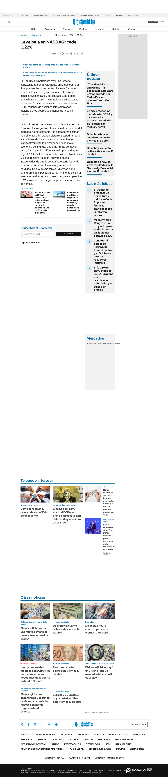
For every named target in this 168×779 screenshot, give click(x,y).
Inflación (119, 15)
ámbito (24, 35)
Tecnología (93, 744)
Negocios (99, 29)
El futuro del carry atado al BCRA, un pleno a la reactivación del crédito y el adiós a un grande (103, 279)
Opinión (116, 29)
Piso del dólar (133, 15)
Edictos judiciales (100, 749)
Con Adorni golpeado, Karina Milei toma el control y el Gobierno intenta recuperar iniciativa (103, 252)
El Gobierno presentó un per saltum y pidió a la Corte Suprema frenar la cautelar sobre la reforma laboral (103, 202)
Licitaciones (137, 749)
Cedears (116, 343)
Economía (50, 29)
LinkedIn (42, 724)
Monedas (91, 343)
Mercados (139, 734)
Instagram (35, 724)
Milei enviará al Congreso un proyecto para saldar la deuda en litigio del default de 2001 (103, 227)
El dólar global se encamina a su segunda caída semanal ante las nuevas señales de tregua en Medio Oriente (35, 703)
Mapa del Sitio (123, 744)
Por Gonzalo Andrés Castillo (96, 712)
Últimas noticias (46, 734)
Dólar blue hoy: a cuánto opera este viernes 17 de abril (98, 137)
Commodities (106, 343)
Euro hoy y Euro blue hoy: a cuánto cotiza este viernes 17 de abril (67, 698)
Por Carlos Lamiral (107, 554)
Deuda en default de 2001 (90, 15)
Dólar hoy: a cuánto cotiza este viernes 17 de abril (100, 151)
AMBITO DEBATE (109, 758)
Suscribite (68, 234)
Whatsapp (56, 724)
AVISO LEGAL (77, 749)
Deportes (104, 739)
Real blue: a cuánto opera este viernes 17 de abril (66, 671)
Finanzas (67, 29)
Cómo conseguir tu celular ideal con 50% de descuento (34, 512)
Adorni (107, 15)
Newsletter (161, 29)
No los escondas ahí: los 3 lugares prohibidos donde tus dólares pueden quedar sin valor (108, 502)
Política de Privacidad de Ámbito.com (42, 749)
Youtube (49, 724)
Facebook (28, 724)
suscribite (153, 22)
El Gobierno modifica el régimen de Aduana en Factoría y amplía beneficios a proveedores (73, 201)
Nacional (73, 739)
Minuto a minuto (30, 663)
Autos (55, 744)
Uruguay (132, 29)
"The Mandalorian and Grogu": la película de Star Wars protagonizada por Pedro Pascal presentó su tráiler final (100, 94)
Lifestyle (57, 739)
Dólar (34, 29)
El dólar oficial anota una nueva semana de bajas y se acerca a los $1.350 (34, 633)
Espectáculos (72, 744)
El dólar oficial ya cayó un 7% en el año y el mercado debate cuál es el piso (99, 672)
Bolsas (98, 343)
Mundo (89, 739)
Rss (107, 744)
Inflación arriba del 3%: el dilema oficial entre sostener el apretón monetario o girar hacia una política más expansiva (42, 202)
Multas (120, 749)
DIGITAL (54, 758)
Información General (33, 744)
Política (83, 29)
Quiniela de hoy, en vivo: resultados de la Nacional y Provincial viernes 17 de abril (100, 166)
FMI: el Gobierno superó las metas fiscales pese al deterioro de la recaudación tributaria (109, 537)
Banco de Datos (118, 734)
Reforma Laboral (40, 15)
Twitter (22, 724)
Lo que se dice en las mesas (63, 15)
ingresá (162, 22)
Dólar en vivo (24, 15)
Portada (26, 734)
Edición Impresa (124, 739)
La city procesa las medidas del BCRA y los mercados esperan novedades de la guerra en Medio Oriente (99, 119)
